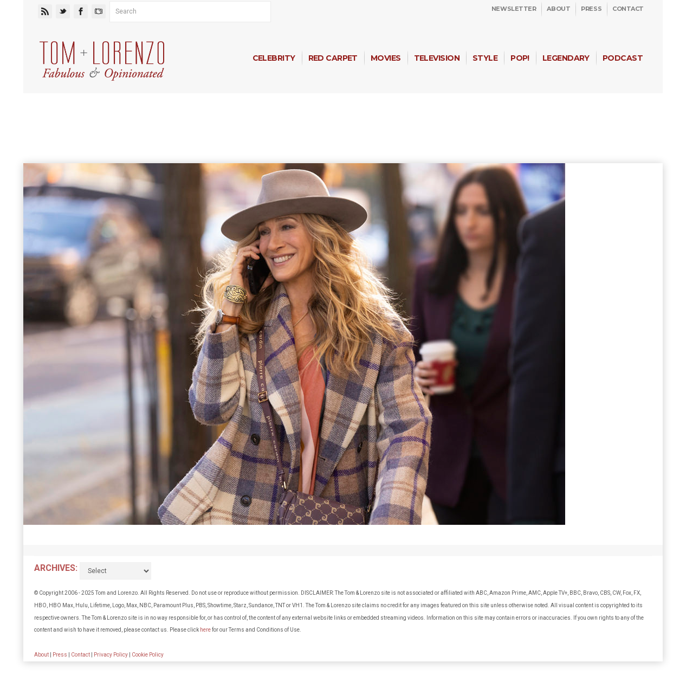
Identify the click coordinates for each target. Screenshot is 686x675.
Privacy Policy (111, 655)
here (205, 630)
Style (485, 58)
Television (437, 58)
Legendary (566, 58)
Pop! (519, 58)
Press (591, 8)
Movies (386, 58)
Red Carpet (333, 58)
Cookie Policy (148, 655)
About (558, 8)
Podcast (623, 58)
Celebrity (274, 58)
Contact (628, 8)
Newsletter (513, 8)
